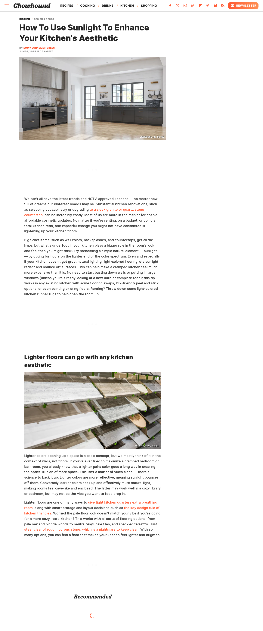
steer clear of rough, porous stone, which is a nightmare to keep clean (81, 529)
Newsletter (243, 6)
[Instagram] (185, 7)
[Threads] (192, 7)
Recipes (66, 6)
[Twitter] (177, 7)
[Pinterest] (208, 7)
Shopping (149, 6)
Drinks (107, 6)
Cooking (87, 6)
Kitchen (127, 6)
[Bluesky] (215, 7)
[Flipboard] (200, 7)
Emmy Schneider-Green (39, 47)
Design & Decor (44, 19)
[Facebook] (170, 7)
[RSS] (223, 7)
